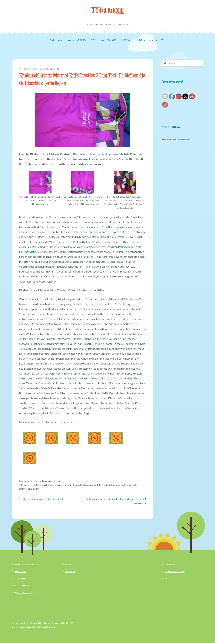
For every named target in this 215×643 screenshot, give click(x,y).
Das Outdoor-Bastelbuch (105, 24)
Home (89, 24)
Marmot (124, 159)
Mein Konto (123, 24)
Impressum (170, 564)
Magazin (126, 39)
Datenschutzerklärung (175, 571)
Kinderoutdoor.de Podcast (176, 139)
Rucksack (89, 246)
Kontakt (69, 564)
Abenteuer (56, 39)
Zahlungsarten (22, 578)
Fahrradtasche (27, 251)
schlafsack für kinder (29, 488)
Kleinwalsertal (116, 227)
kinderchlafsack (40, 485)
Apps (94, 39)
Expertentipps (77, 39)
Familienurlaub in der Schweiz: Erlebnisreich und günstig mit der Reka (115, 501)
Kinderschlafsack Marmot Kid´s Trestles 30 (92, 485)
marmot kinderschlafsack (124, 485)
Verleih (154, 39)
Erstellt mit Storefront (44, 627)
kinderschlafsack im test (59, 485)
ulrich (56, 68)
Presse (141, 39)
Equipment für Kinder (52, 481)
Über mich (70, 571)
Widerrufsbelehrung (24, 593)
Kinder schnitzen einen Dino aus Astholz (43, 499)
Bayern (115, 231)
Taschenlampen (92, 227)
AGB (167, 578)
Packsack (123, 246)
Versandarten (21, 585)
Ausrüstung (109, 39)
